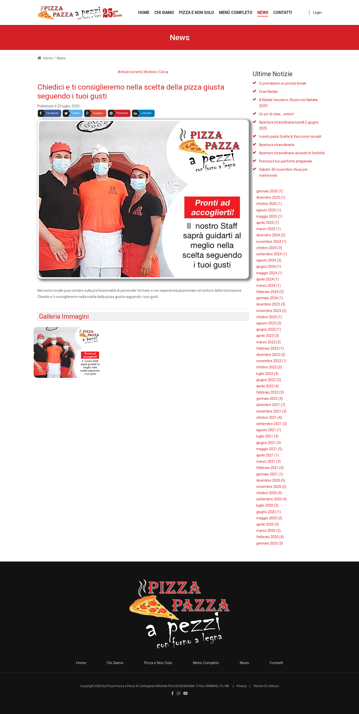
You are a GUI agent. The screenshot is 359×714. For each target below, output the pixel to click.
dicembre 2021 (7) (270, 405)
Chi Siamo (115, 663)
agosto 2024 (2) (268, 260)
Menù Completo (206, 663)
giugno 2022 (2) (268, 380)
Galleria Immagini (64, 316)
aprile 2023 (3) (267, 336)
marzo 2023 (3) (268, 342)
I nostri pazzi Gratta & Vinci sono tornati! (290, 137)
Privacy (242, 686)
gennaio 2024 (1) (269, 298)
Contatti (276, 663)
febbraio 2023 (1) (270, 348)
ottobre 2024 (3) (269, 248)
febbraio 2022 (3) (270, 392)
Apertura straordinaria (276, 145)
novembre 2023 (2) (271, 311)
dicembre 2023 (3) (270, 304)
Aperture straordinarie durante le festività (292, 153)
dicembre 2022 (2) (270, 355)
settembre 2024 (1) (271, 254)
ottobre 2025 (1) (269, 204)
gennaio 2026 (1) (269, 191)
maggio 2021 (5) (269, 449)
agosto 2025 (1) (268, 210)
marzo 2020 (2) (268, 531)
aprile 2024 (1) (267, 279)
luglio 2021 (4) (267, 436)
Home (45, 58)
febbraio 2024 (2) (270, 292)
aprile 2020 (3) (267, 524)
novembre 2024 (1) (271, 242)
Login (317, 12)
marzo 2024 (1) (268, 285)
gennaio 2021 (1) (269, 474)
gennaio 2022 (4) (269, 399)
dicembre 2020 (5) (270, 480)
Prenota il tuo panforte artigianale (285, 161)
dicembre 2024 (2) (270, 235)
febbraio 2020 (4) (270, 537)
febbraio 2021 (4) (270, 468)
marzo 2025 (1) (268, 229)
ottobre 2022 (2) (269, 367)
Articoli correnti (130, 72)
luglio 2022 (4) (267, 374)
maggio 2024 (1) (269, 273)
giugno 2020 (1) (268, 512)
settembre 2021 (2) (271, 424)
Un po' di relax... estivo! (276, 114)
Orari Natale (268, 92)
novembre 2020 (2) (271, 487)
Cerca (163, 72)
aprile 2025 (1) (267, 223)
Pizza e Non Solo (158, 663)
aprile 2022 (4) (267, 386)
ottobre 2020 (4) (269, 493)
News (244, 663)
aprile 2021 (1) (267, 455)
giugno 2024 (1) (268, 267)
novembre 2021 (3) (271, 411)
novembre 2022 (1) (271, 361)
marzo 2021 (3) (268, 461)
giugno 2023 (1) (268, 329)
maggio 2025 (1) (269, 216)
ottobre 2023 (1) (269, 317)
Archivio (150, 72)
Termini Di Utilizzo (266, 686)
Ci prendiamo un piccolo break (282, 83)
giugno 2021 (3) (268, 443)
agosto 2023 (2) (268, 323)
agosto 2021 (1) (268, 430)
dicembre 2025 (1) (270, 197)
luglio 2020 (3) (267, 505)
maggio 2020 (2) (269, 518)
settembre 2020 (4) (271, 499)
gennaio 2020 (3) (269, 543)
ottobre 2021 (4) (269, 418)
